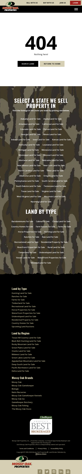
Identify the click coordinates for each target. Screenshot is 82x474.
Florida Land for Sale (53, 129)
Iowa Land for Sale (41, 139)
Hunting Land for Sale (54, 231)
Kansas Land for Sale (61, 139)
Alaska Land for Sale (52, 119)
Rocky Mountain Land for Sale (25, 344)
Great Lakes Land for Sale (23, 357)
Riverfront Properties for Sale (31, 247)
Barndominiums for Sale (22, 221)
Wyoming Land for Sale (41, 201)
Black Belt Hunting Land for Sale (26, 341)
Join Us (63, 3)
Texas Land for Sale (30, 191)
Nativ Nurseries (19, 392)
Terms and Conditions (26, 449)
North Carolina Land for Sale (31, 170)
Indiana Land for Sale (20, 139)
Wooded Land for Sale (41, 263)
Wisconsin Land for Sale (54, 196)
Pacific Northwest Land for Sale (26, 367)
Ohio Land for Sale (55, 170)
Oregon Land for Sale (53, 176)
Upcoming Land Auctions (23, 326)
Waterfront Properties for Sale (52, 257)
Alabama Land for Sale (31, 119)
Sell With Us (32, 3)
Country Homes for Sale (22, 226)
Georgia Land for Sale (30, 134)
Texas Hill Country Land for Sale (26, 337)
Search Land (28, 64)
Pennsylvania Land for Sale (27, 181)
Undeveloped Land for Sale (51, 252)
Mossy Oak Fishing (20, 405)
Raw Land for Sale (50, 237)
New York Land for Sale (54, 165)
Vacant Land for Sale (25, 257)
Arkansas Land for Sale (29, 124)
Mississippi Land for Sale (30, 155)
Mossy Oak (17, 382)
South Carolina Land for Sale (54, 181)
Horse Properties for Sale (29, 231)
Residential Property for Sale (54, 242)
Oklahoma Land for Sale (30, 176)
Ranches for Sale (31, 237)
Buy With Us (48, 3)
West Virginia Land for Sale (29, 196)
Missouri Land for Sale (53, 155)
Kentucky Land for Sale (29, 144)
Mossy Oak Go (18, 399)
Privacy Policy (42, 449)
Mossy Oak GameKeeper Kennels (27, 395)
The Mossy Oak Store (21, 409)
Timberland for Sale (27, 252)
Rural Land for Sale (56, 247)
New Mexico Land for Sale (29, 165)
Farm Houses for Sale (45, 226)
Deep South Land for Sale (23, 364)
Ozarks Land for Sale (21, 351)
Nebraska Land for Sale (52, 160)
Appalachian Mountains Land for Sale (28, 361)
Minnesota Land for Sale (53, 150)
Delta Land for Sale (20, 371)
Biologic (15, 389)
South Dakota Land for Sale (28, 186)
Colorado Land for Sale (30, 129)
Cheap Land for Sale (61, 221)
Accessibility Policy (57, 449)
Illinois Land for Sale (52, 134)
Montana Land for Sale (29, 160)
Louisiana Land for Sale (53, 144)
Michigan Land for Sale (28, 150)
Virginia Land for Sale (51, 191)
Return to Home (52, 64)
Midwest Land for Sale (22, 354)
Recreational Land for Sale (26, 242)
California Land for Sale (52, 124)
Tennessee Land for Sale (55, 186)
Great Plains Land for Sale (23, 347)
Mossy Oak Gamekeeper (23, 385)
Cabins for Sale (43, 221)
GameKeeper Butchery (22, 402)
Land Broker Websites (56, 452)
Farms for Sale (64, 226)
